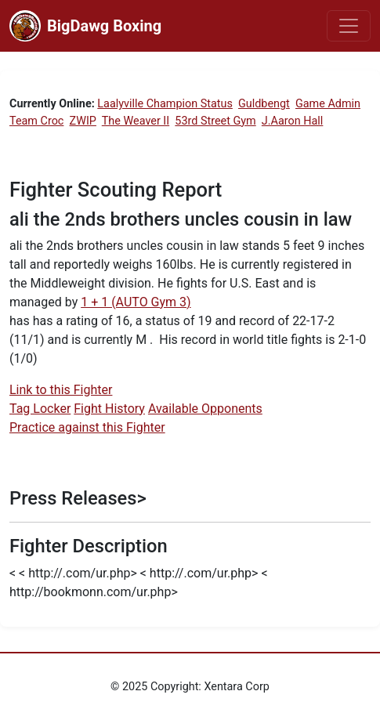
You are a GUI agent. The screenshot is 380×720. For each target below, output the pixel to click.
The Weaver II (135, 121)
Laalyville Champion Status (165, 103)
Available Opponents (205, 408)
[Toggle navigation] (349, 26)
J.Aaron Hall (293, 121)
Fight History (109, 408)
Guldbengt (264, 103)
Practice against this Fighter (87, 427)
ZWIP (83, 121)
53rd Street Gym (215, 121)
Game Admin (327, 103)
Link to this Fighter (60, 389)
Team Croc (36, 121)
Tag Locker (40, 408)
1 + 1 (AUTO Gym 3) (135, 302)
